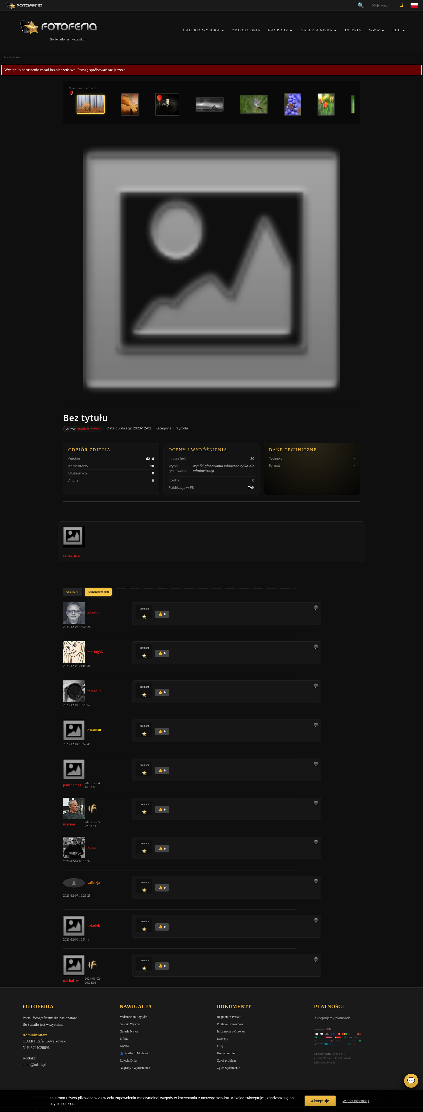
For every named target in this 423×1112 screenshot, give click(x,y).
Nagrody (278, 30)
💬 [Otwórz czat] (411, 1080)
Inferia (353, 30)
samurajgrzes (88, 428)
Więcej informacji (356, 1101)
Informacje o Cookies (231, 1031)
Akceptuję (320, 1101)
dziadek (93, 926)
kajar (91, 847)
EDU (397, 30)
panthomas (72, 785)
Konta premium (227, 1053)
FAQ (220, 1046)
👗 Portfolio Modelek (134, 1053)
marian (69, 824)
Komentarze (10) (98, 591)
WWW (374, 30)
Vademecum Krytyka (133, 1017)
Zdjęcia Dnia (246, 30)
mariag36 (95, 652)
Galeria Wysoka (201, 30)
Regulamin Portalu (229, 1017)
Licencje (222, 1039)
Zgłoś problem (226, 1060)
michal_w (71, 981)
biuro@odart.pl (34, 1065)
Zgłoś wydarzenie (228, 1068)
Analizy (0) (72, 591)
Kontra (124, 1046)
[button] (222, 31)
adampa (93, 613)
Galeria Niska (317, 30)
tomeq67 (94, 691)
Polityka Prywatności (230, 1024)
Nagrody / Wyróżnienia (135, 1068)
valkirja (93, 883)
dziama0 (94, 730)
